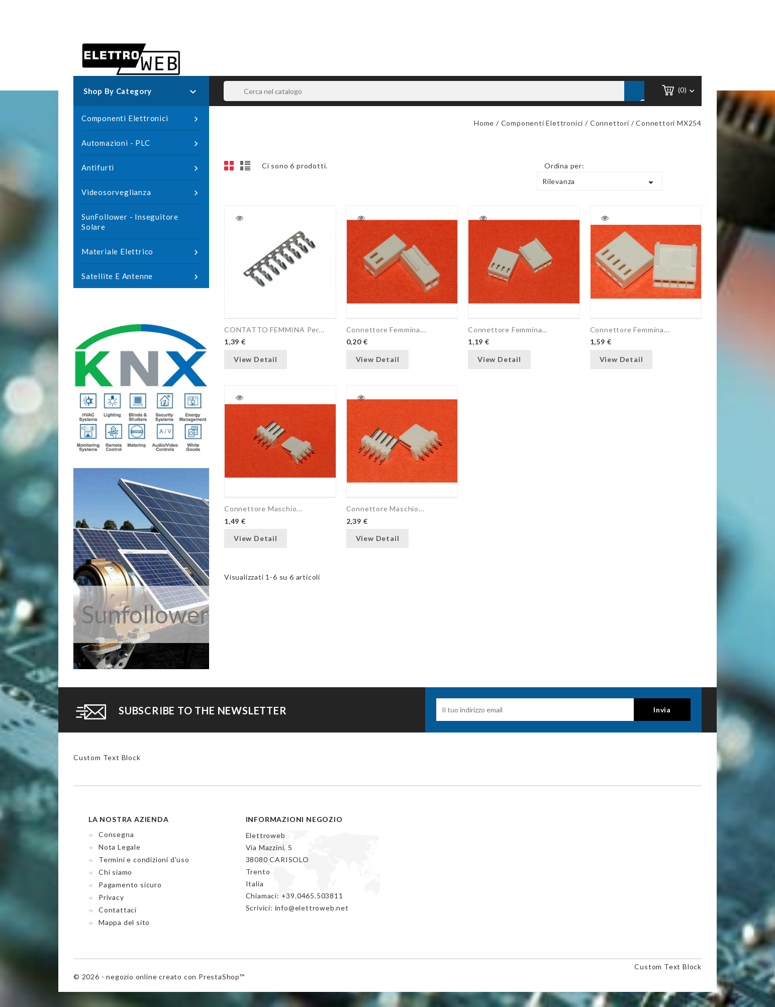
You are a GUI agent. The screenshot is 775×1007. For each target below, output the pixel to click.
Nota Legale (120, 847)
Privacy (111, 897)
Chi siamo (115, 872)
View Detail (255, 359)
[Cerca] (434, 91)
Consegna (116, 834)
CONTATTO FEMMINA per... (274, 329)
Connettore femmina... (386, 329)
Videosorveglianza (141, 192)
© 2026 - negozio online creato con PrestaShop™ (159, 976)
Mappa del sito (124, 922)
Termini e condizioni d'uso (144, 859)
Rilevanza (599, 182)
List (246, 168)
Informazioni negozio (294, 819)
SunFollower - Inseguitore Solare (129, 221)
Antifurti (141, 167)
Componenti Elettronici (141, 118)
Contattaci (118, 909)
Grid (231, 168)
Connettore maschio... (263, 508)
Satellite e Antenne (141, 276)
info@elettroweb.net (312, 907)
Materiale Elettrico (141, 251)
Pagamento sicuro (130, 884)
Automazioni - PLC (141, 143)
